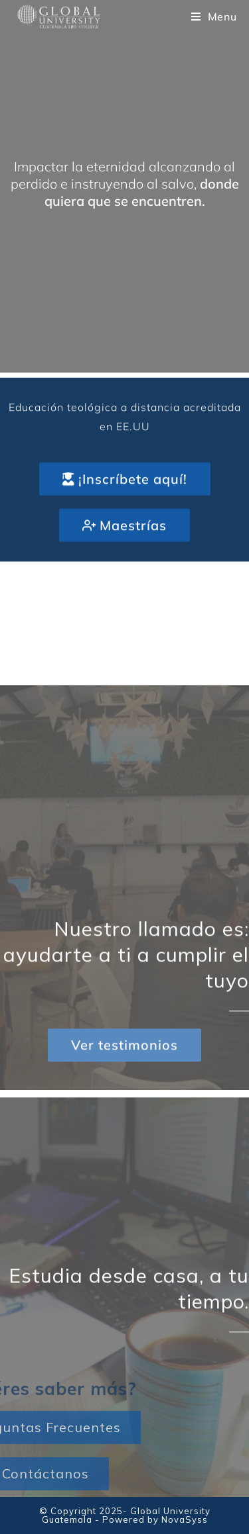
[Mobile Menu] (214, 16)
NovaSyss (184, 1519)
